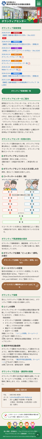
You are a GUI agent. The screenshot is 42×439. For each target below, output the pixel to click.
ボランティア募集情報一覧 (21, 91)
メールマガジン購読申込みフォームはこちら (21, 285)
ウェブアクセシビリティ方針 (27, 431)
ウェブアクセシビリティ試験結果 (16, 434)
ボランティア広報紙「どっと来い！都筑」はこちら (21, 261)
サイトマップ (32, 434)
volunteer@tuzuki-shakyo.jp (21, 397)
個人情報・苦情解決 (10, 431)
